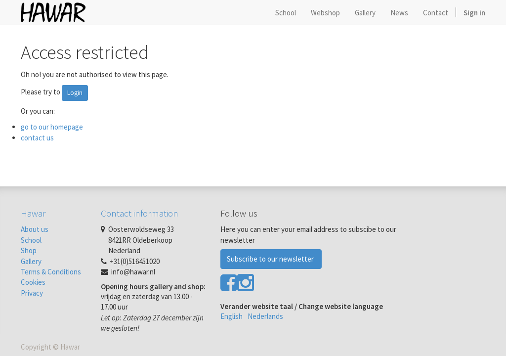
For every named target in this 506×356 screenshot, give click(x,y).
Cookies (33, 282)
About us (34, 229)
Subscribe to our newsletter (271, 259)
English (231, 316)
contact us (37, 137)
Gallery (31, 261)
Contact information (139, 213)
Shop (29, 250)
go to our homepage (52, 127)
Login (75, 93)
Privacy (32, 293)
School (31, 240)
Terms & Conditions (51, 271)
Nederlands (265, 316)
